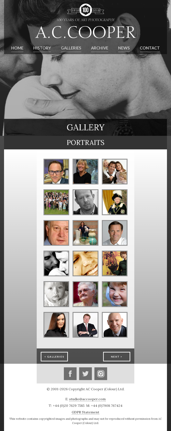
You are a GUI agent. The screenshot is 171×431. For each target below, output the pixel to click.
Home (17, 48)
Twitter (85, 373)
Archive (99, 48)
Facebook (70, 373)
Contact (150, 48)
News (124, 48)
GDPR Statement (85, 412)
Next (115, 356)
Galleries (71, 48)
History (42, 48)
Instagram (100, 373)
